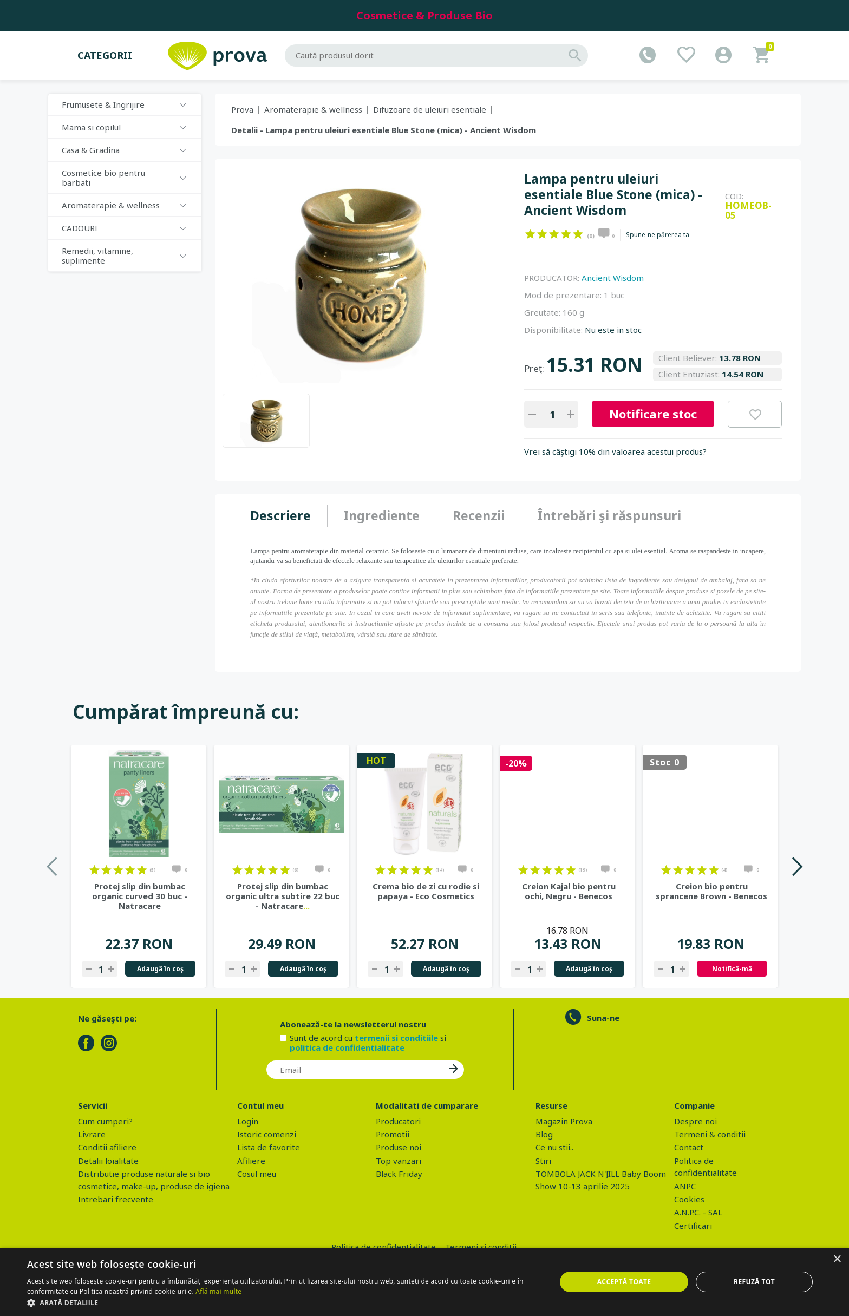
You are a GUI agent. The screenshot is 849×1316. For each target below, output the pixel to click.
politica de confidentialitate (347, 1047)
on (530, 234)
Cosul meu (256, 1173)
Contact (688, 1147)
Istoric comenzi (266, 1134)
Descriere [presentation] (280, 515)
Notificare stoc (653, 413)
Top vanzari (398, 1160)
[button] (283, 1302)
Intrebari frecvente (115, 1199)
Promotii (392, 1134)
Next (797, 866)
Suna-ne (603, 1017)
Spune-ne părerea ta (657, 235)
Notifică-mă (732, 968)
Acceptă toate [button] (624, 1281)
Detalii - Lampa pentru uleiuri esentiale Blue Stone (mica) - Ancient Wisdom (383, 130)
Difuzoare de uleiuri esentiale (429, 109)
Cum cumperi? (105, 1121)
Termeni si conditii (481, 1246)
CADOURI (79, 227)
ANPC (685, 1186)
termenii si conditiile (396, 1037)
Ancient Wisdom (613, 277)
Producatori (398, 1121)
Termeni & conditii (710, 1134)
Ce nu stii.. (554, 1147)
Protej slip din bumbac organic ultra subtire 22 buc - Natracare (282, 896)
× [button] (837, 1259)
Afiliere (251, 1160)
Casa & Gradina (91, 150)
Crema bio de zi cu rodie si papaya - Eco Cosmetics (426, 891)
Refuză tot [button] (754, 1281)
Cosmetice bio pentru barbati (103, 177)
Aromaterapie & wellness (111, 205)
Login (247, 1121)
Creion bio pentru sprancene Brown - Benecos (711, 891)
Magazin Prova (563, 1121)
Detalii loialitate (108, 1160)
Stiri (543, 1160)
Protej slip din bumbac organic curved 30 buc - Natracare (139, 896)
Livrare (92, 1134)
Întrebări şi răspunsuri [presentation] (609, 515)
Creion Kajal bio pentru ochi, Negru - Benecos (569, 891)
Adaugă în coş (160, 968)
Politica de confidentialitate (383, 1246)
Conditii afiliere (107, 1147)
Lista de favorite (268, 1147)
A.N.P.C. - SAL (698, 1212)
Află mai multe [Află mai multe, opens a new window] (218, 1291)
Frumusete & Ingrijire (103, 104)
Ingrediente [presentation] (382, 515)
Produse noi (398, 1147)
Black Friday (399, 1173)
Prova (242, 109)
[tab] (289, 516)
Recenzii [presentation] (479, 515)
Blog (544, 1134)
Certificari (693, 1225)
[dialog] (424, 1282)
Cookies (689, 1199)
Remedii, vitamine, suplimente (97, 255)
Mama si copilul (91, 127)
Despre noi (695, 1121)
